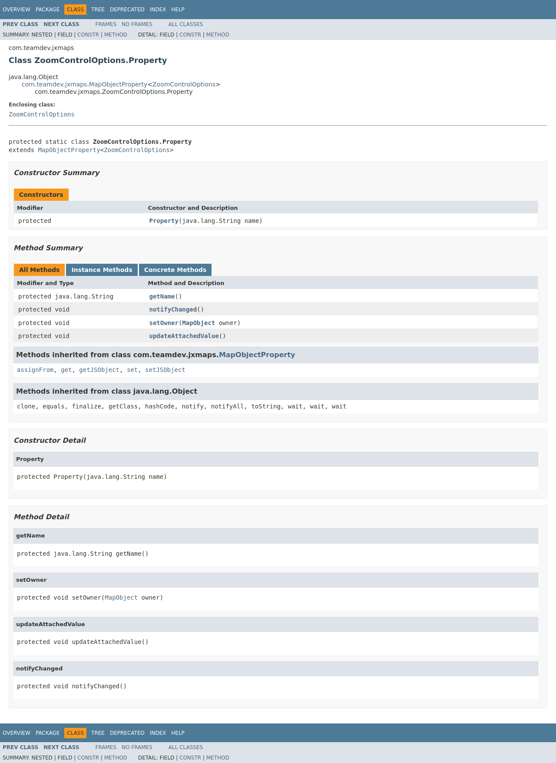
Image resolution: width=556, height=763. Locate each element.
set (132, 369)
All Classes (186, 24)
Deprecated (127, 10)
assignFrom (35, 369)
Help (178, 10)
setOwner (164, 322)
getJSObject (99, 369)
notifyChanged (173, 309)
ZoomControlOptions (183, 84)
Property (164, 220)
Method (115, 35)
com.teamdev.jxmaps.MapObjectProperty (84, 84)
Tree (98, 10)
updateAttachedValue (184, 335)
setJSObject (165, 369)
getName (162, 296)
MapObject (198, 322)
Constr (88, 35)
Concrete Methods (175, 269)
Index (158, 10)
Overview (16, 10)
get (66, 369)
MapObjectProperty (69, 149)
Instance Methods (101, 269)
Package (48, 10)
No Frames (137, 24)
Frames (106, 24)
